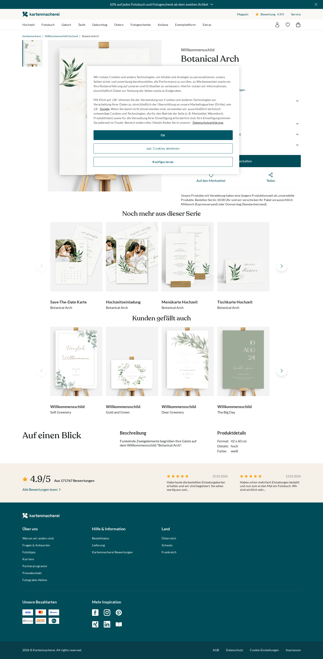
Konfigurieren (163, 162)
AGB (216, 650)
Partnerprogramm (34, 566)
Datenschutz (234, 650)
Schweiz (167, 545)
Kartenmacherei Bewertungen (112, 552)
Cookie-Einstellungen (264, 650)
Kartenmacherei (31, 36)
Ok (163, 135)
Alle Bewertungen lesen (40, 489)
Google (104, 109)
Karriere (28, 559)
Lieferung (98, 545)
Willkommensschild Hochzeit (61, 36)
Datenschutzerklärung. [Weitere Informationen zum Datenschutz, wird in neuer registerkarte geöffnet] (208, 122)
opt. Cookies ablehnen (163, 148)
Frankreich (169, 552)
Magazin (242, 14)
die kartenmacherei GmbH (40, 14)
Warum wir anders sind (38, 538)
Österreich (169, 538)
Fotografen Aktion (34, 580)
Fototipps (28, 552)
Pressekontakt (32, 573)
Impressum (293, 650)
